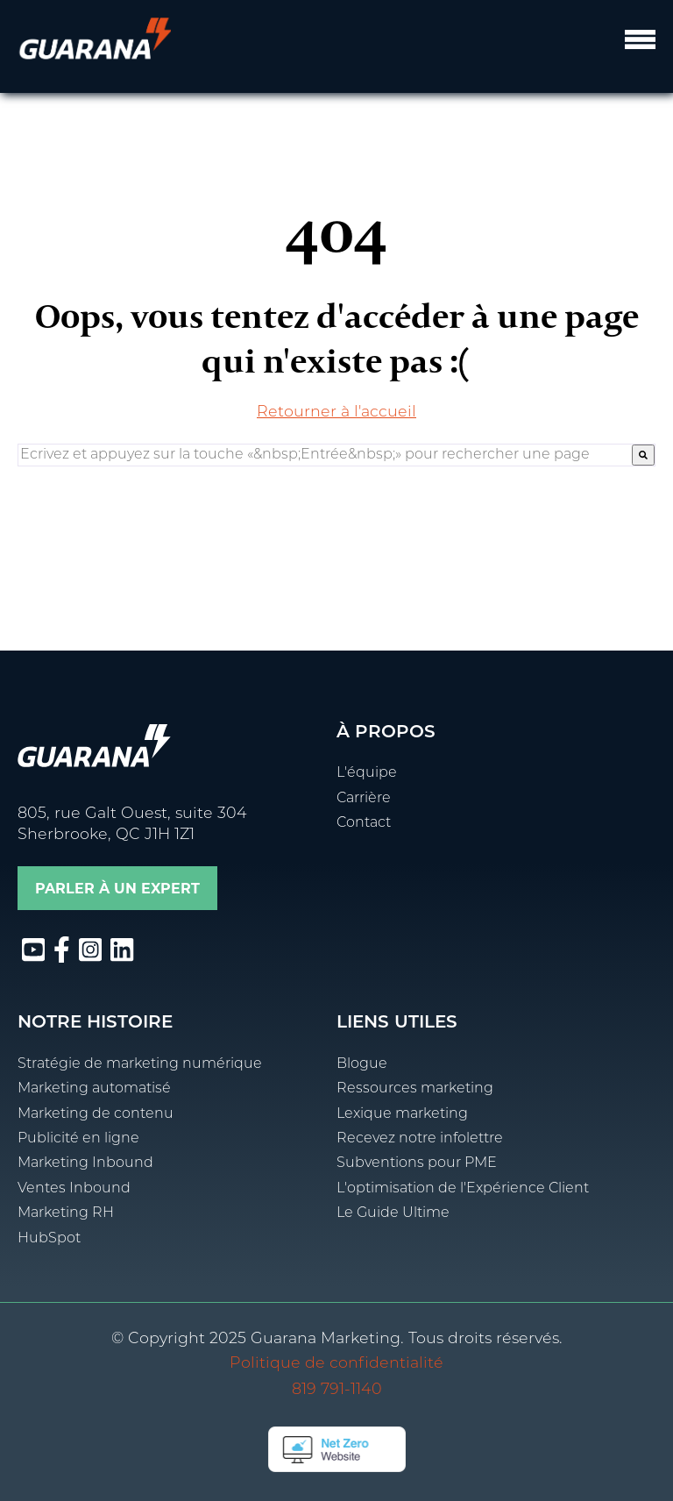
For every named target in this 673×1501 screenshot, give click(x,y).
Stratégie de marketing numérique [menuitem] (140, 1064)
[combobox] (325, 455)
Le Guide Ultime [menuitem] (393, 1213)
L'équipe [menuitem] (366, 773)
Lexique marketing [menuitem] (402, 1114)
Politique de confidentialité (336, 1363)
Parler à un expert (117, 888)
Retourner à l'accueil (336, 412)
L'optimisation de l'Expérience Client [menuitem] (462, 1189)
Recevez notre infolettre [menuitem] (419, 1139)
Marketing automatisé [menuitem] (94, 1089)
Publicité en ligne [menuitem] (78, 1139)
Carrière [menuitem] (363, 799)
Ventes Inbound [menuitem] (74, 1189)
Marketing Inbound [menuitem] (85, 1163)
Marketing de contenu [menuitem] (96, 1114)
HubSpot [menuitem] (49, 1239)
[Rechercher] (643, 455)
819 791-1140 (337, 1390)
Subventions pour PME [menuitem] (416, 1163)
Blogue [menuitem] (361, 1064)
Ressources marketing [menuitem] (414, 1089)
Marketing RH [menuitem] (66, 1213)
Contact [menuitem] (363, 823)
